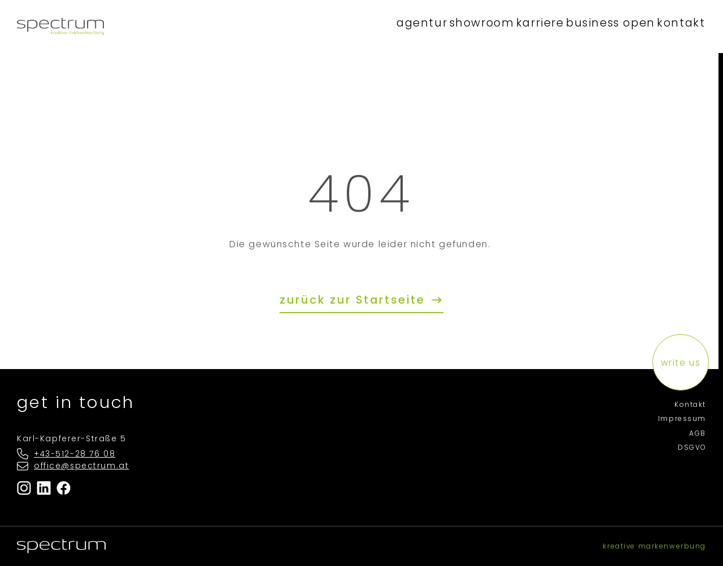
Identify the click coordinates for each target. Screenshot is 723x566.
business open (606, 26)
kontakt (679, 26)
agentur (407, 26)
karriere (533, 26)
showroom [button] (471, 26)
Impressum (682, 418)
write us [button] (681, 362)
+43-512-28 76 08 (74, 454)
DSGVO (692, 447)
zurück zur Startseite (355, 300)
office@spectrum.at (81, 465)
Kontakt (690, 404)
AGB (697, 433)
